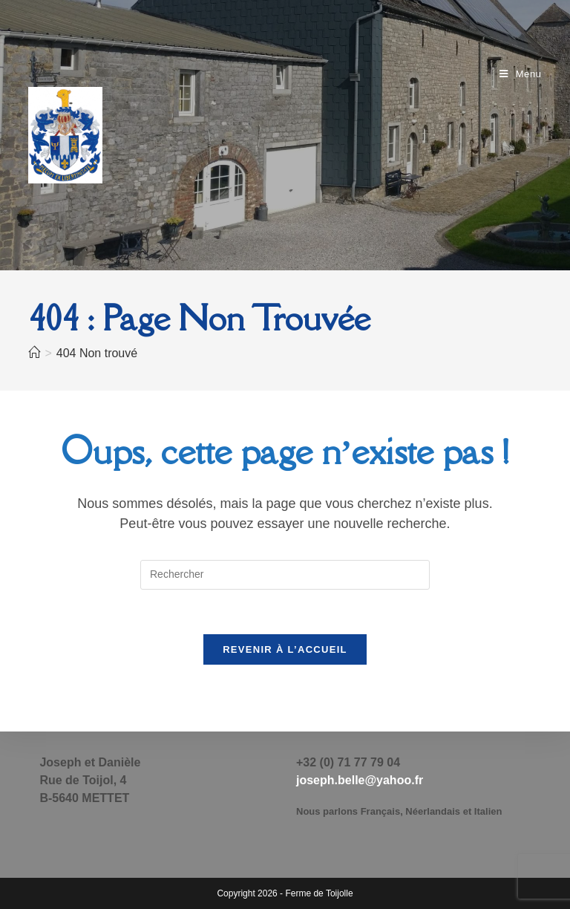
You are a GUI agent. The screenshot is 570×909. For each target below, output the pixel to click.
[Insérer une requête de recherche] (285, 575)
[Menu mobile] (520, 74)
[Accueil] (34, 353)
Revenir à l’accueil (285, 649)
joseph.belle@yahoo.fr (359, 780)
